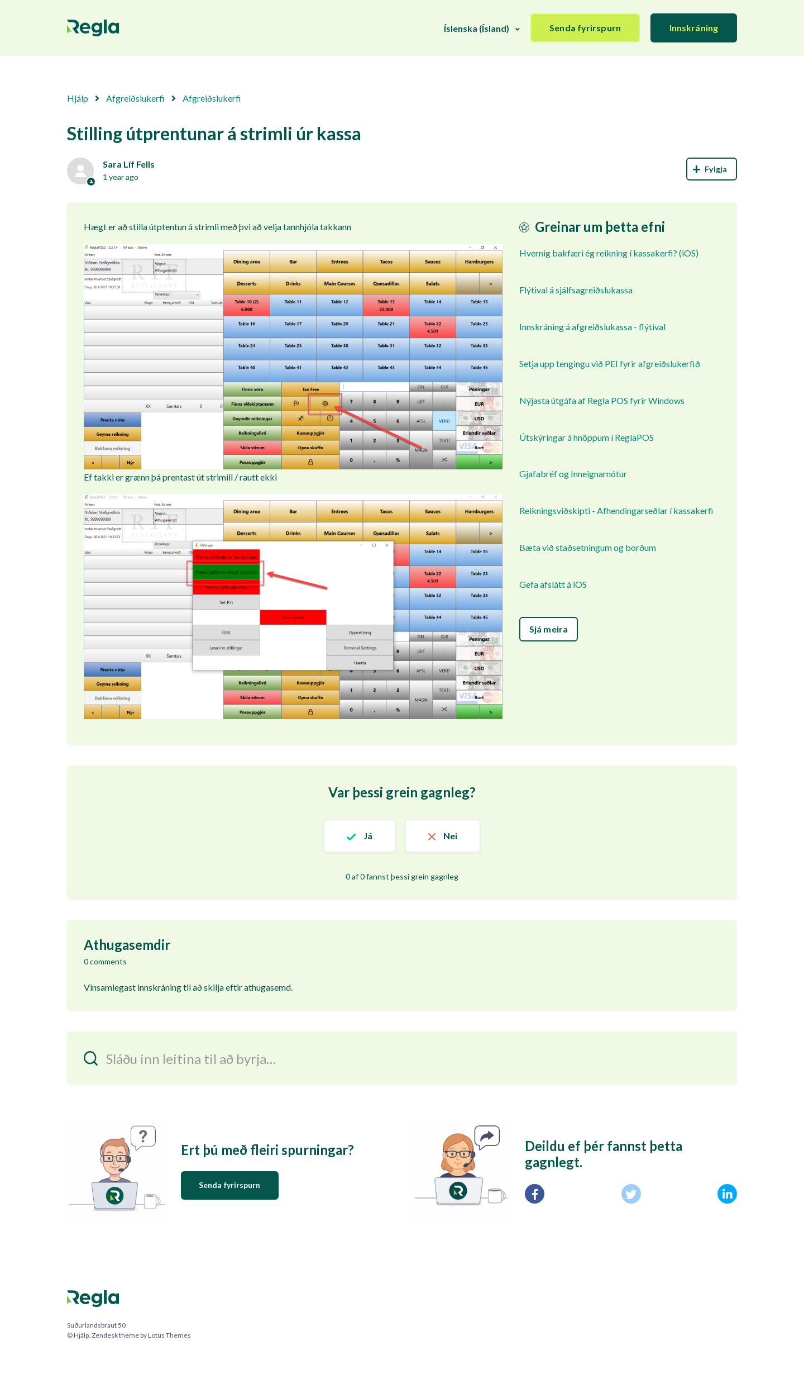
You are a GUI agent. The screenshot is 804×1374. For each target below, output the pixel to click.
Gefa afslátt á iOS (553, 584)
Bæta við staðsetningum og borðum (587, 547)
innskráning (159, 987)
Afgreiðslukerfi (135, 98)
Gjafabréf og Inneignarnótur (573, 473)
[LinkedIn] (727, 1194)
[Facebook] (534, 1194)
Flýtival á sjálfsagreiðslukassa (576, 289)
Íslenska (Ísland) (476, 28)
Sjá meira (548, 629)
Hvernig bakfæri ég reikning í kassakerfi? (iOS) (608, 253)
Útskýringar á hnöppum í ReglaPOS (586, 437)
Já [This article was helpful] (367, 835)
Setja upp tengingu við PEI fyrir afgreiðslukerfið (609, 363)
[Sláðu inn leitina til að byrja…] (402, 1058)
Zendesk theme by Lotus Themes (141, 1335)
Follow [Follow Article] (711, 169)
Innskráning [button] (693, 27)
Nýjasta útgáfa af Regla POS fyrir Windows (602, 400)
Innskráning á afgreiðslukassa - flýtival (592, 326)
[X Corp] (631, 1194)
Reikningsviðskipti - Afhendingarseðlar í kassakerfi (616, 510)
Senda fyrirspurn (585, 27)
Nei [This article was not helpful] (450, 835)
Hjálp (77, 98)
